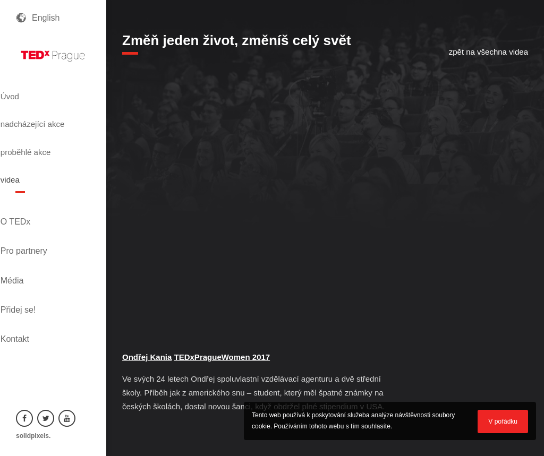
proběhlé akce (48, 139)
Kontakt (30, 262)
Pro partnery (39, 208)
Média (27, 226)
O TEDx (31, 190)
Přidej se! (34, 244)
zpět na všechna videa (488, 51)
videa (28, 158)
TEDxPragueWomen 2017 (222, 357)
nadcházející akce (44, 116)
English (46, 17)
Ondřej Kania (147, 357)
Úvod (28, 92)
